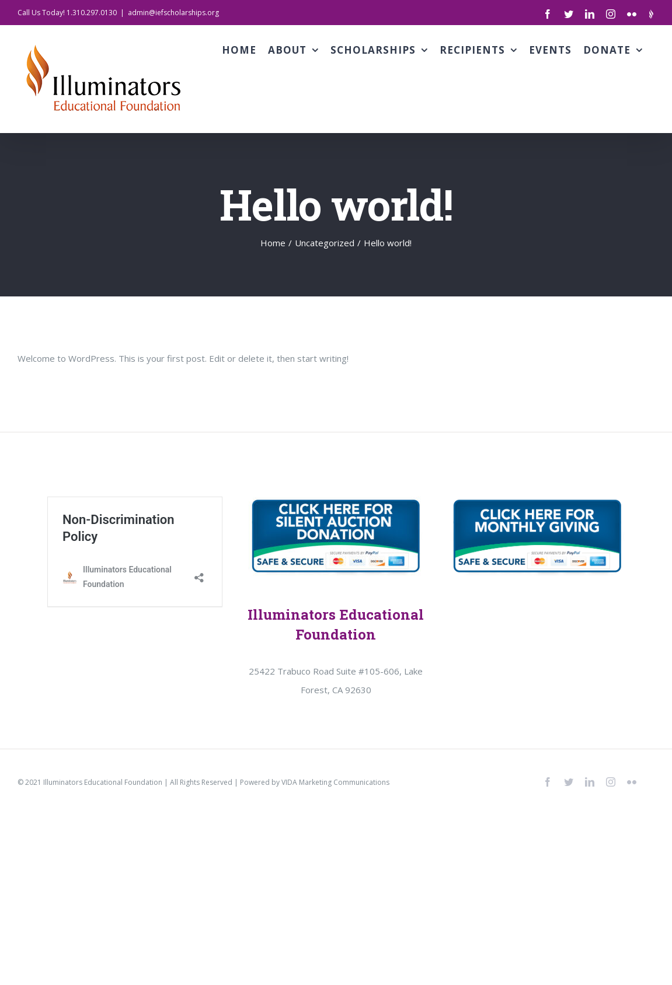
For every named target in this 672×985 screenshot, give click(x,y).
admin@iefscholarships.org (173, 13)
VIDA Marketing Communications (335, 782)
